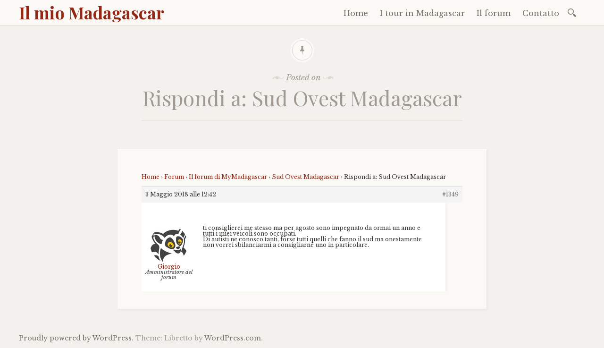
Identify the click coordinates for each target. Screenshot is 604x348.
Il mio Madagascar (91, 12)
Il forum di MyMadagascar (228, 176)
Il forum (494, 13)
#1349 (450, 194)
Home (356, 13)
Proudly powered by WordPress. (76, 338)
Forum (174, 176)
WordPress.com (232, 338)
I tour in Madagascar (422, 13)
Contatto (540, 13)
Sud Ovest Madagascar (305, 176)
